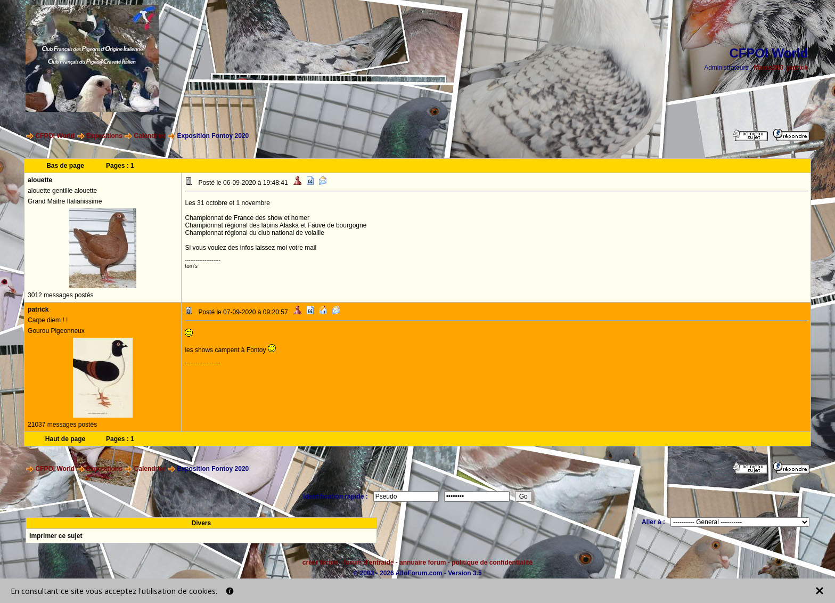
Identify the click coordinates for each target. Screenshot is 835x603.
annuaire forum (422, 562)
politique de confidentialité (492, 562)
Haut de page (65, 439)
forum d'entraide (368, 562)
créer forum (320, 562)
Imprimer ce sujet (55, 536)
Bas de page (65, 165)
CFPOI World (55, 136)
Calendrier (150, 136)
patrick (797, 67)
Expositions (104, 136)
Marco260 (768, 67)
